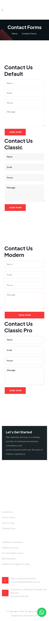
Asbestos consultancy (12, 542)
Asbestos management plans (16, 564)
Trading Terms (9, 528)
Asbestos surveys (10, 547)
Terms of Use (8, 523)
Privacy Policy (8, 517)
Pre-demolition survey (13, 553)
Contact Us (7, 512)
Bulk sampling (8, 558)
